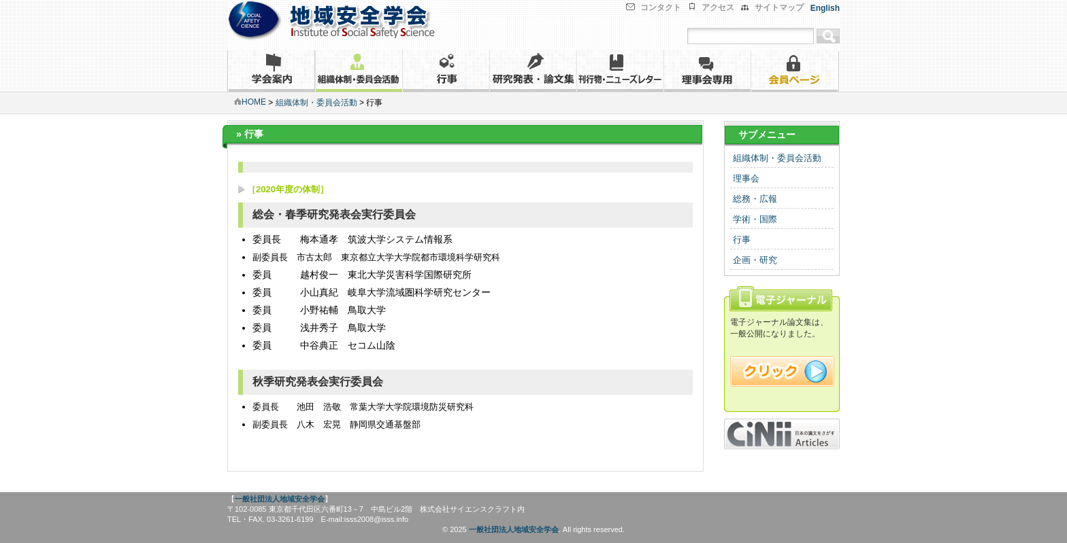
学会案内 (271, 71)
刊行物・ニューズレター (619, 71)
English (825, 8)
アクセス (718, 7)
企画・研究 (755, 260)
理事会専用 (707, 71)
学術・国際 (755, 219)
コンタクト (660, 7)
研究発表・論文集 (532, 71)
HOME (250, 102)
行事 (445, 71)
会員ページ (795, 71)
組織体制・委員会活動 (358, 71)
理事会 (746, 178)
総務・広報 (755, 199)
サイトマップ (779, 7)
